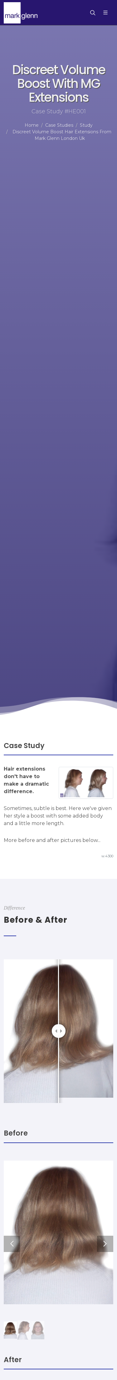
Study (86, 125)
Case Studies (59, 125)
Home (32, 125)
